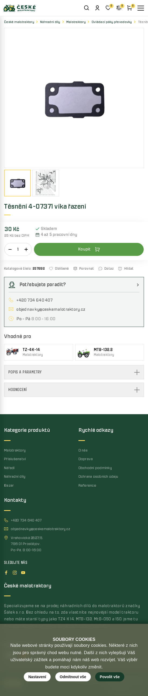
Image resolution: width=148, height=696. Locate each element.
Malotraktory (76, 22)
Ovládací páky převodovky (112, 22)
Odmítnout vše (73, 677)
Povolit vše (110, 677)
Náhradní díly (50, 22)
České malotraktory (19, 22)
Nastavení (37, 677)
